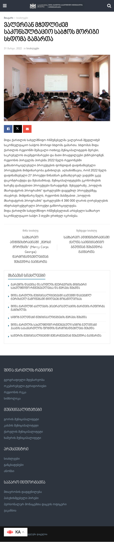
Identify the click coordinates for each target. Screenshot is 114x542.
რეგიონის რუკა (15, 392)
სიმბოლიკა (12, 398)
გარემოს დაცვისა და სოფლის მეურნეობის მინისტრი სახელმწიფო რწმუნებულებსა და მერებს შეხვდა (49, 286)
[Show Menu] (5, 6)
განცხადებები (14, 465)
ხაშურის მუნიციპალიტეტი (22, 438)
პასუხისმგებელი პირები (21, 498)
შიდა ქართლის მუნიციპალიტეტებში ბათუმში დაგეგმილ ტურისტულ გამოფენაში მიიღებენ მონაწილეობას (51, 297)
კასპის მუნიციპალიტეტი (21, 426)
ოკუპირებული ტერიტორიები (25, 386)
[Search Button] (109, 6)
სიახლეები (22, 17)
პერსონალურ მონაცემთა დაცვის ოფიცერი (35, 504)
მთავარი (8, 17)
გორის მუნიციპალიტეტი (21, 419)
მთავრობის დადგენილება (23, 492)
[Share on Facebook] (8, 129)
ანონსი (9, 471)
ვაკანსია (10, 511)
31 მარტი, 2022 (13, 48)
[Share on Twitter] (17, 129)
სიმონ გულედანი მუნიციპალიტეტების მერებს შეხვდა (49, 317)
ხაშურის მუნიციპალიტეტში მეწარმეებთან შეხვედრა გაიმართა (56, 336)
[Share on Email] (27, 129)
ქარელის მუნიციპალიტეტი (23, 432)
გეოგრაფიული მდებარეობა (24, 380)
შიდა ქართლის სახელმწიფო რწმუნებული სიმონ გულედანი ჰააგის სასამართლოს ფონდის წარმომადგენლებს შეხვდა (54, 327)
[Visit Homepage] (56, 6)
